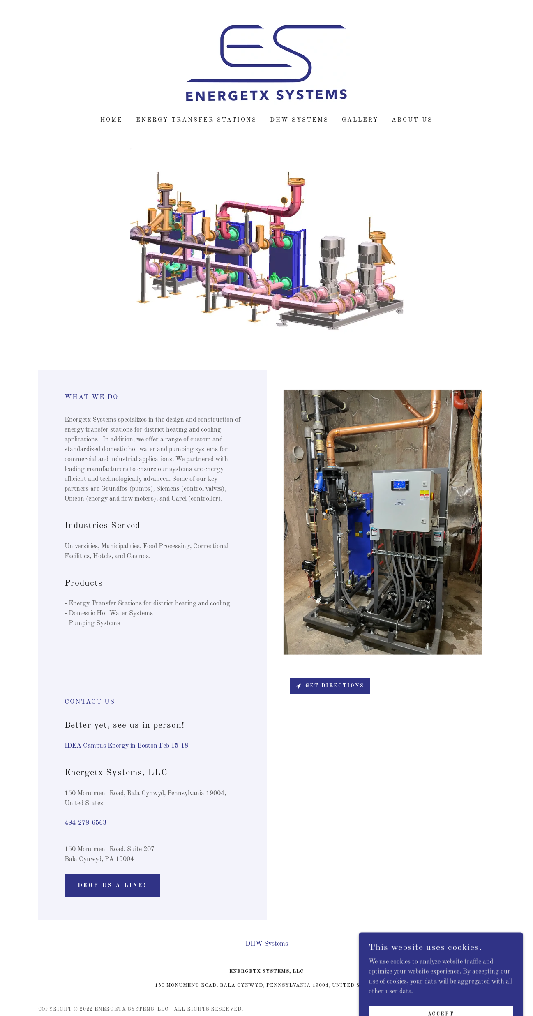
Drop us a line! (112, 885)
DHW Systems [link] (299, 120)
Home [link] (111, 120)
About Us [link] (412, 120)
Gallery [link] (360, 120)
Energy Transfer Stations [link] (196, 120)
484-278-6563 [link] (85, 823)
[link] (266, 64)
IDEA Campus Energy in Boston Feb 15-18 (126, 746)
